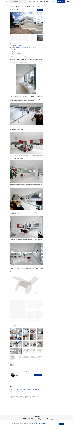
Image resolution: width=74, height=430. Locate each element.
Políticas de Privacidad (40, 423)
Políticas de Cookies (14, 425)
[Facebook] (10, 10)
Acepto (61, 424)
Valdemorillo (17, 391)
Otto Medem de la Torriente (21, 47)
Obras (30, 1)
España (19, 45)
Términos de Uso (31, 423)
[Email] (17, 10)
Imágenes (33, 1)
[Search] (19, 1)
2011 (14, 51)
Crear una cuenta (61, 1)
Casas (11, 45)
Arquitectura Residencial (36, 389)
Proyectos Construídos (18, 389)
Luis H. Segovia (18, 53)
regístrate (27, 427)
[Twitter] (13, 10)
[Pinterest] (20, 10)
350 (14, 49)
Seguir (38, 374)
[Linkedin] (15, 10)
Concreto (11, 383)
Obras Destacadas (27, 389)
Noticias (43, 1)
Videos (47, 1)
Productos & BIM (39, 1)
